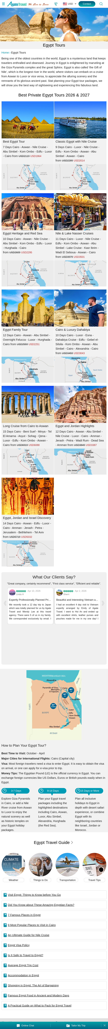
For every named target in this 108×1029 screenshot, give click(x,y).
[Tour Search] (101, 4)
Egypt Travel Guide (53, 806)
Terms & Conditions (93, 998)
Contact (87, 4)
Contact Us (35, 998)
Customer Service (67, 998)
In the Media (35, 992)
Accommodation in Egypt (23, 939)
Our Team (7, 998)
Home (5, 52)
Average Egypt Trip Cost (23, 929)
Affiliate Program (66, 992)
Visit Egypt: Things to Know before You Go (34, 858)
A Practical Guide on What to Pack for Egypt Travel (39, 969)
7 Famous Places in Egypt (24, 878)
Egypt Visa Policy (19, 909)
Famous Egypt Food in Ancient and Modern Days (38, 959)
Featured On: (69, 1015)
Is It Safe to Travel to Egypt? (25, 919)
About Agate (9, 992)
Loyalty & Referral (92, 992)
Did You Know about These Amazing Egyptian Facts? (41, 868)
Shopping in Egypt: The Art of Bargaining (33, 949)
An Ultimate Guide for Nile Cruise (28, 899)
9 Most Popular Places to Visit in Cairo (32, 888)
